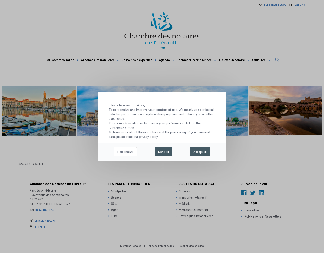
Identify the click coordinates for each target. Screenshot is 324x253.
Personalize (125, 152)
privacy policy (148, 137)
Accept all (200, 152)
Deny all (163, 152)
